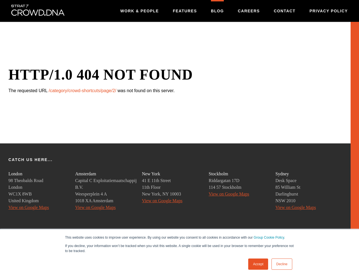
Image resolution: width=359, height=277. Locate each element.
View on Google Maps (28, 207)
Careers (249, 11)
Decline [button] (281, 264)
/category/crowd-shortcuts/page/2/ (82, 90)
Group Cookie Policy (269, 237)
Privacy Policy (328, 11)
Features (185, 11)
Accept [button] (258, 264)
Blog (217, 11)
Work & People (139, 11)
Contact (284, 11)
